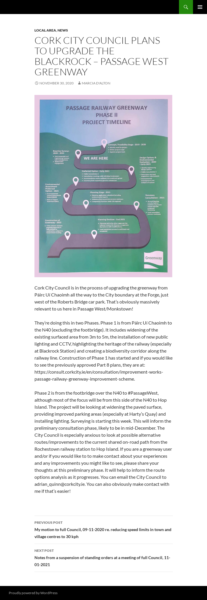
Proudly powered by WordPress (33, 593)
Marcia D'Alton (96, 83)
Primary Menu (200, 7)
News (63, 30)
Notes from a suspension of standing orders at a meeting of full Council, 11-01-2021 (103, 557)
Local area (45, 30)
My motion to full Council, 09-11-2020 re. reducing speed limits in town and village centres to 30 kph (103, 529)
